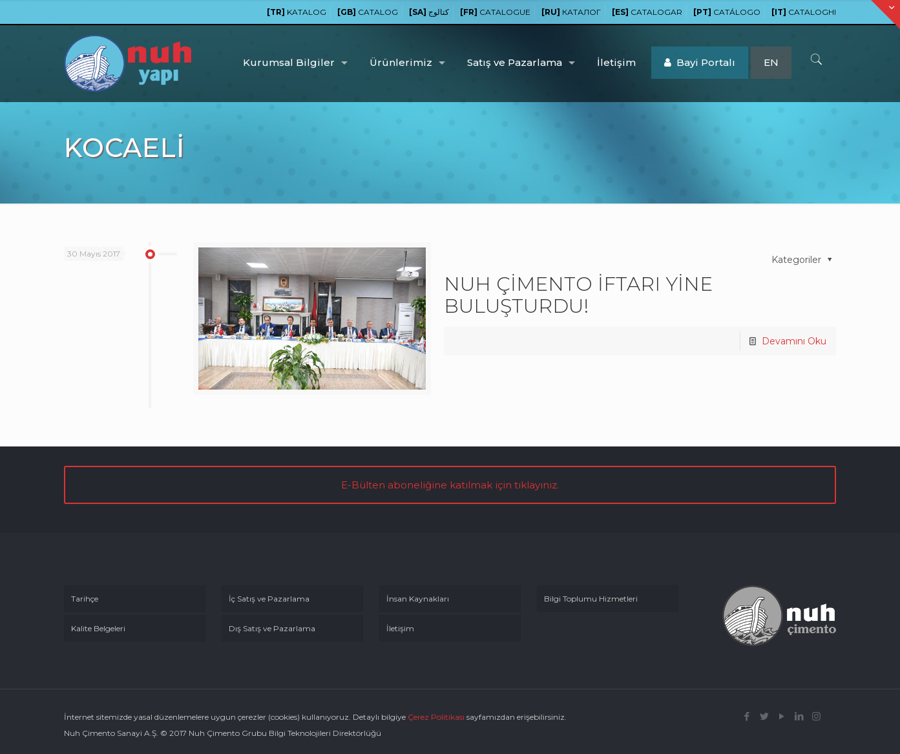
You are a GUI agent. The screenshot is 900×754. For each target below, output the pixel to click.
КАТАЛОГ (571, 12)
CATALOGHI (803, 12)
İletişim (400, 628)
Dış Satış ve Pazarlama (272, 628)
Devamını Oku (794, 341)
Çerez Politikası (436, 717)
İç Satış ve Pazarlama (269, 598)
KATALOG (296, 12)
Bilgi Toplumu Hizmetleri (591, 598)
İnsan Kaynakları (417, 598)
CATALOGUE (495, 12)
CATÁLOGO (726, 12)
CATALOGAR (647, 12)
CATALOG (367, 12)
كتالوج (429, 12)
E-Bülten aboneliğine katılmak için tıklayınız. (450, 485)
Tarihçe (84, 598)
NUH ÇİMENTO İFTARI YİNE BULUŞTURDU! (578, 295)
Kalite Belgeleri (98, 628)
